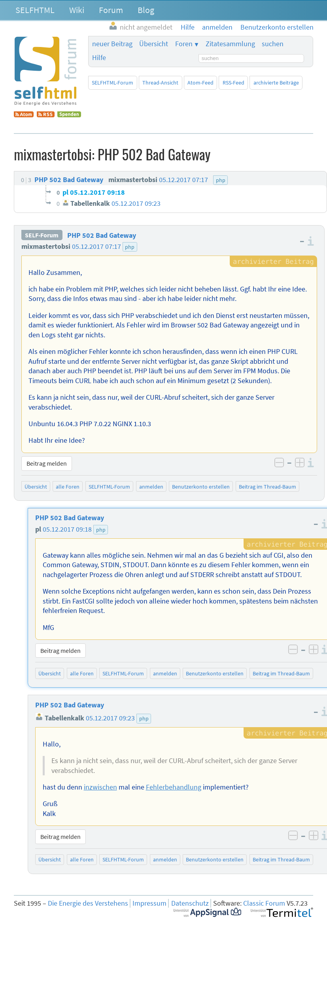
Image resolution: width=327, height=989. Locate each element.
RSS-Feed (233, 82)
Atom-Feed (200, 82)
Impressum (149, 903)
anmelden (151, 486)
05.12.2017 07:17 (96, 246)
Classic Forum (264, 903)
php (129, 246)
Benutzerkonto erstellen (201, 486)
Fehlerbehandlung (173, 787)
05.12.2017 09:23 (110, 718)
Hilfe (99, 57)
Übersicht (153, 43)
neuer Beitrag (112, 43)
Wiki (76, 9)
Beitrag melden (46, 463)
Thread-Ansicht (160, 82)
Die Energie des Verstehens (88, 903)
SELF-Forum (42, 235)
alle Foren (67, 486)
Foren (184, 43)
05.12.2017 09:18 (67, 529)
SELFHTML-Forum (112, 82)
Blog (146, 9)
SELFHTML (35, 9)
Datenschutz (190, 903)
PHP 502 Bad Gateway (101, 235)
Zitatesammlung (230, 43)
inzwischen (100, 787)
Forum (111, 9)
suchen (273, 43)
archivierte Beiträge (276, 82)
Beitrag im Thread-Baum (267, 486)
